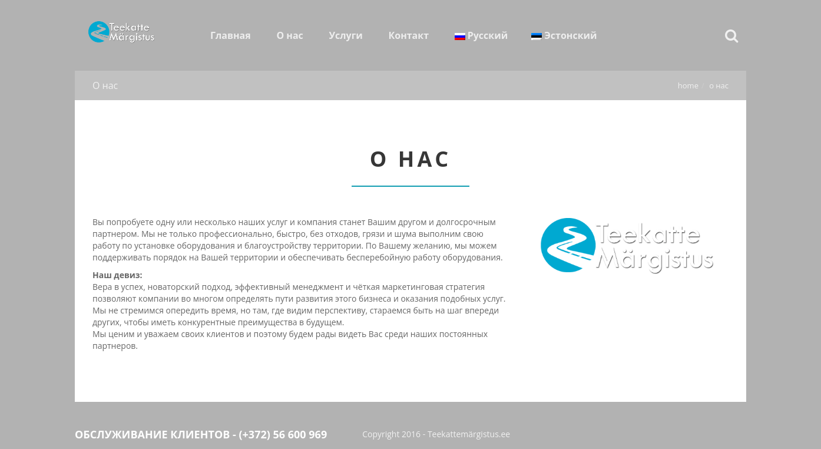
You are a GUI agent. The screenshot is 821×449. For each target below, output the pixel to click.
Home (688, 85)
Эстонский (564, 35)
